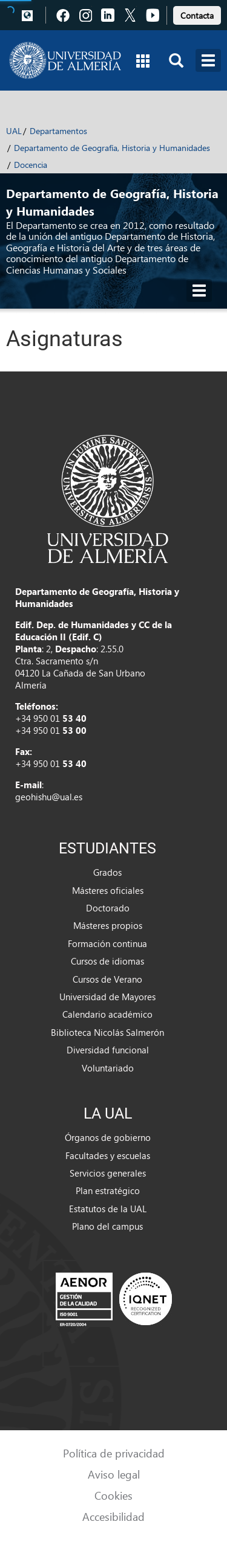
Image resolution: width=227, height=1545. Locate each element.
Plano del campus (107, 1226)
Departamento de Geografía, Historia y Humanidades (112, 147)
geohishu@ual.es (48, 797)
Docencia (30, 164)
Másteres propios (107, 925)
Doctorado (108, 908)
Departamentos (58, 131)
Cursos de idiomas (107, 961)
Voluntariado (108, 1068)
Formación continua (107, 943)
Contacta (197, 15)
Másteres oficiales (107, 890)
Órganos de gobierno (108, 1137)
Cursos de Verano (107, 979)
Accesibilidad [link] (113, 1516)
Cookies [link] (113, 1495)
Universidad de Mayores (107, 997)
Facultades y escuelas (107, 1155)
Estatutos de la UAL (107, 1209)
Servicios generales (108, 1173)
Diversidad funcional (108, 1050)
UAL (14, 131)
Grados (107, 872)
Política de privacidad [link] (114, 1452)
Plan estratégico (108, 1190)
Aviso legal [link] (114, 1474)
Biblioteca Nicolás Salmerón (107, 1032)
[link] (197, 13)
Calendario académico (107, 1014)
